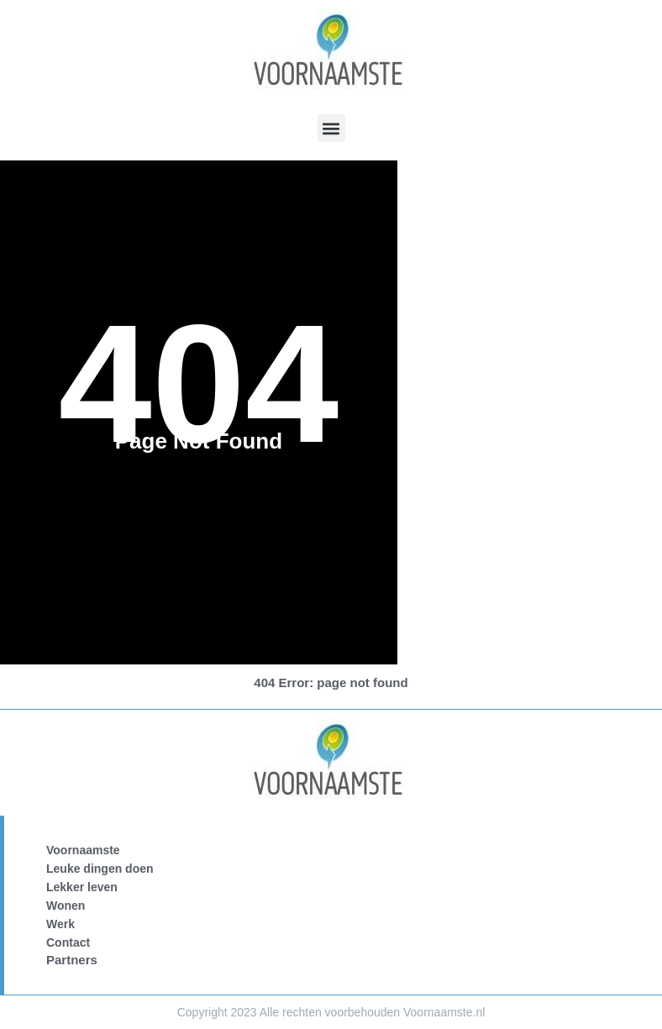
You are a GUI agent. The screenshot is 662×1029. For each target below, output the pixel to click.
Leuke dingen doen (100, 868)
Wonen (65, 905)
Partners (71, 960)
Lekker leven (82, 887)
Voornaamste (83, 850)
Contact (68, 942)
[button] (331, 128)
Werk (60, 924)
